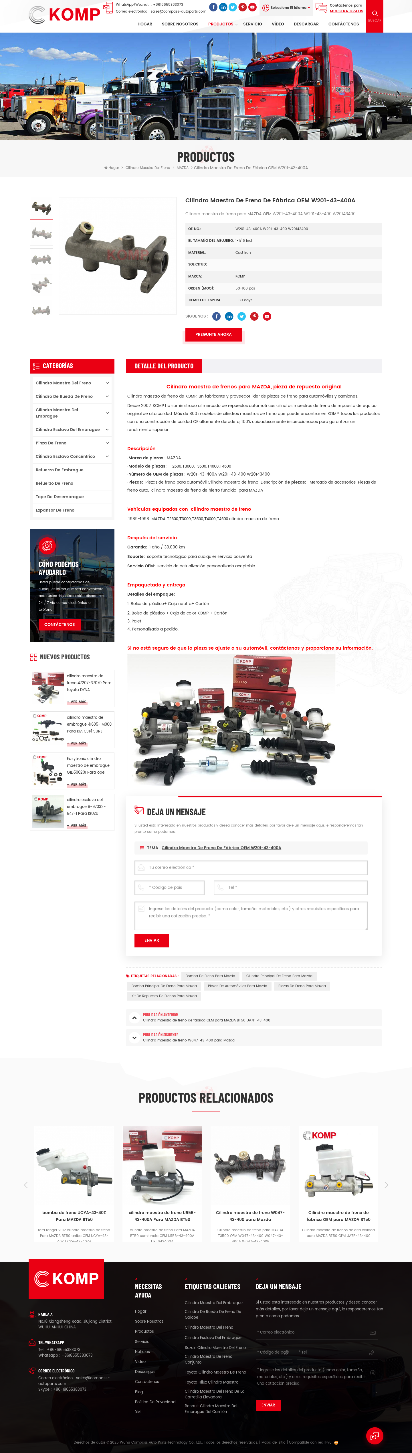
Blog (139, 1392)
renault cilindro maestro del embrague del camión (211, 1409)
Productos (220, 24)
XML (138, 1412)
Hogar (145, 24)
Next (386, 1185)
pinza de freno (51, 443)
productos (144, 1332)
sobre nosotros (180, 24)
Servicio (252, 24)
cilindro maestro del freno (148, 168)
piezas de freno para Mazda (302, 986)
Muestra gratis (346, 11)
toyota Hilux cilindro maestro (211, 1383)
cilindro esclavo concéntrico (65, 456)
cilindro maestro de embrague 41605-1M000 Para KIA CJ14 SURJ (89, 725)
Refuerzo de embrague (60, 470)
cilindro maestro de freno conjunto (208, 1360)
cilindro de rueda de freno (64, 396)
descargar (306, 24)
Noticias (142, 1352)
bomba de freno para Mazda (210, 976)
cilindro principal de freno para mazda (279, 976)
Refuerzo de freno (54, 483)
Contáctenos (343, 24)
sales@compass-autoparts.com (178, 11)
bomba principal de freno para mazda (164, 986)
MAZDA (183, 168)
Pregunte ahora (213, 334)
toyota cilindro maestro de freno (215, 1373)
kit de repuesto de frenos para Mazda (164, 996)
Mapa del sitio (274, 1442)
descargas (145, 1372)
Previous (25, 1185)
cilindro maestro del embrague (57, 413)
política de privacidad (155, 1402)
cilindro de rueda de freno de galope (213, 1315)
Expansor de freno (55, 510)
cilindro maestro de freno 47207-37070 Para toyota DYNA (89, 683)
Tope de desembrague (60, 497)
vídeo (278, 24)
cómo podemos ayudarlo (59, 568)
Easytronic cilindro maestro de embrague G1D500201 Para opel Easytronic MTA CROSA (88, 766)
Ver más (78, 702)
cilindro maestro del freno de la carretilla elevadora (215, 1394)
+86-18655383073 (63, 1350)
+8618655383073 (168, 4)
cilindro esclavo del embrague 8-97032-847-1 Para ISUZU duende (86, 807)
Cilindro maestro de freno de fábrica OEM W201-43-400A (221, 859)
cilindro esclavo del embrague (68, 429)
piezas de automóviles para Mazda (237, 986)
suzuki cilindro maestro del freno (215, 1348)
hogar (140, 1312)
